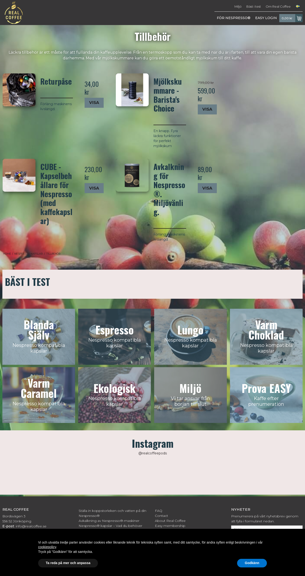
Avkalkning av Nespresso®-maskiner (109, 521)
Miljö (238, 6)
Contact (161, 516)
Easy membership (170, 526)
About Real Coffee (170, 521)
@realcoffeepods (152, 453)
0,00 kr (292, 18)
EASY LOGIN (266, 18)
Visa (94, 102)
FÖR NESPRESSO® (233, 18)
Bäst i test (253, 6)
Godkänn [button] (252, 563)
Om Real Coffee (278, 6)
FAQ (158, 511)
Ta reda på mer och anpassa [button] (68, 563)
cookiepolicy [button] (47, 547)
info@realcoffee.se (31, 526)
